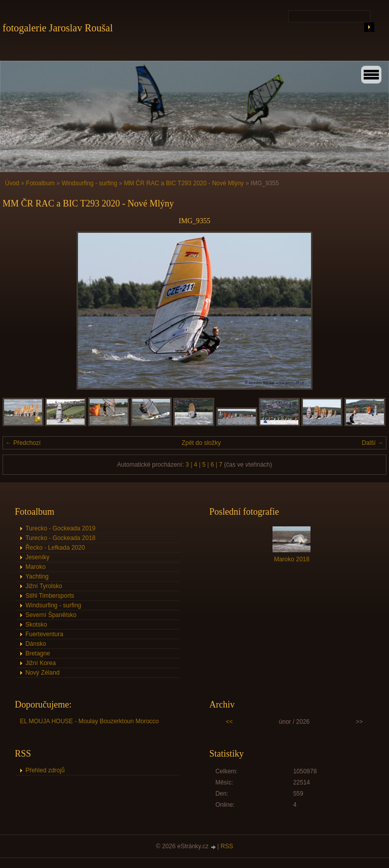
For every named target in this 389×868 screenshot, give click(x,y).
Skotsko (36, 624)
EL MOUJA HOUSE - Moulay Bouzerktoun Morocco (89, 721)
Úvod (12, 183)
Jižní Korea (40, 663)
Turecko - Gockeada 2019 (60, 528)
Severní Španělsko (50, 614)
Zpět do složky (201, 442)
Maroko (35, 566)
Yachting (37, 576)
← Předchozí (23, 442)
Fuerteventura (44, 634)
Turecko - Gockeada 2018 (60, 538)
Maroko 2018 (291, 559)
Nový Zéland (42, 672)
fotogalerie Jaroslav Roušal (58, 27)
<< (229, 721)
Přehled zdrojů (44, 770)
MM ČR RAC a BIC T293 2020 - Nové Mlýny (184, 183)
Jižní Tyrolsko (43, 586)
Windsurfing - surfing (89, 183)
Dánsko (35, 643)
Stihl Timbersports (49, 595)
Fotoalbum (40, 183)
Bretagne (37, 653)
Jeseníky (37, 557)
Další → (372, 442)
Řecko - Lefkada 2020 (55, 547)
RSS (227, 846)
